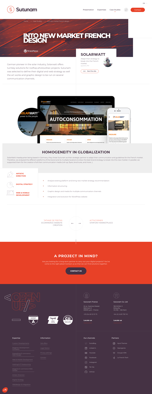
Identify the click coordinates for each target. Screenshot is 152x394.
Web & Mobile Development (22, 360)
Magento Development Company (20, 348)
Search (126, 10)
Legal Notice (45, 348)
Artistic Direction (18, 375)
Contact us (76, 271)
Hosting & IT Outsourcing (21, 364)
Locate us (88, 320)
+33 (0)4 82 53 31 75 (90, 314)
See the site (89, 71)
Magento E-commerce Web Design (22, 369)
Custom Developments (20, 343)
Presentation (88, 10)
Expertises (101, 10)
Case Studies (115, 10)
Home (26, 21)
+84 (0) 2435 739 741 (121, 314)
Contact (137, 10)
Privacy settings (46, 353)
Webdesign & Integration (21, 384)
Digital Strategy (18, 380)
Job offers (43, 343)
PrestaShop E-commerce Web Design (21, 354)
